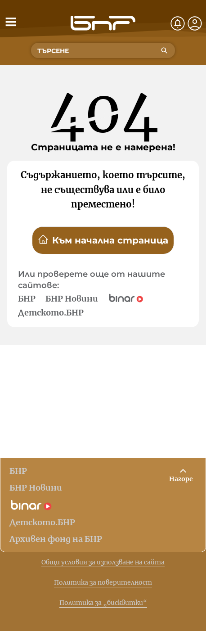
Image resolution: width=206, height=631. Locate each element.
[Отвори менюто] (11, 21)
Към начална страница (103, 240)
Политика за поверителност (103, 582)
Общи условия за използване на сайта (103, 562)
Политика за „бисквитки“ (103, 603)
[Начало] (103, 23)
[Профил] (194, 23)
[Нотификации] (177, 23)
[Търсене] (164, 50)
